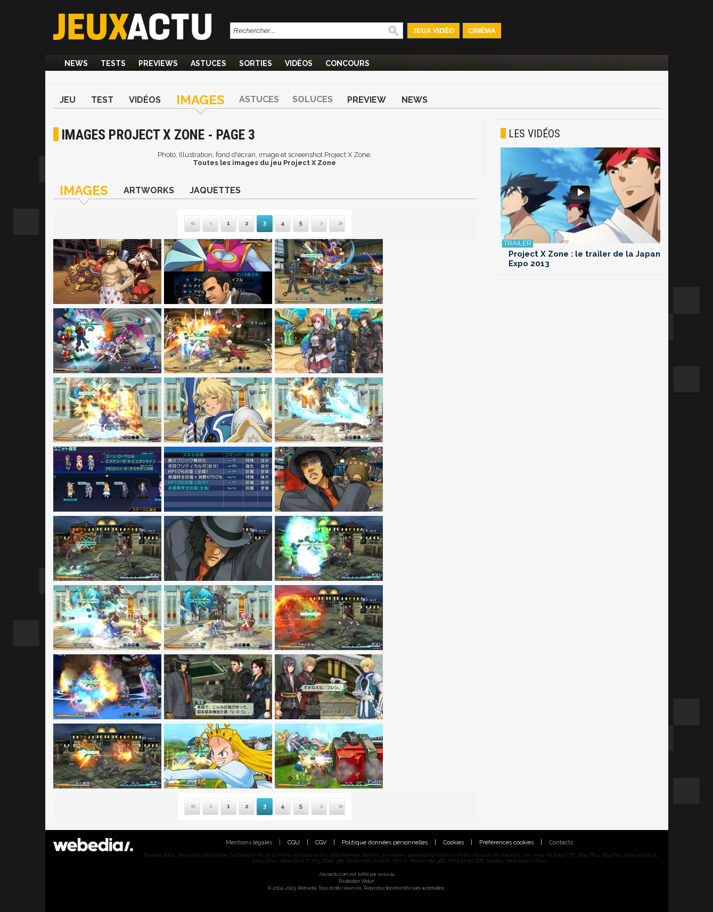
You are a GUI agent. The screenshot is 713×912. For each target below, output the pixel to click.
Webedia (386, 874)
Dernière (330, 223)
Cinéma (481, 31)
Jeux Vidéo (433, 31)
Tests (113, 63)
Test (102, 100)
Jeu (68, 100)
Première (192, 224)
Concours (347, 63)
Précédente (210, 224)
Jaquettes (215, 190)
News (76, 63)
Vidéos (299, 63)
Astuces (208, 63)
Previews (158, 63)
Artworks (149, 190)
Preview (366, 100)
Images (200, 100)
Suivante (312, 223)
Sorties (255, 63)
